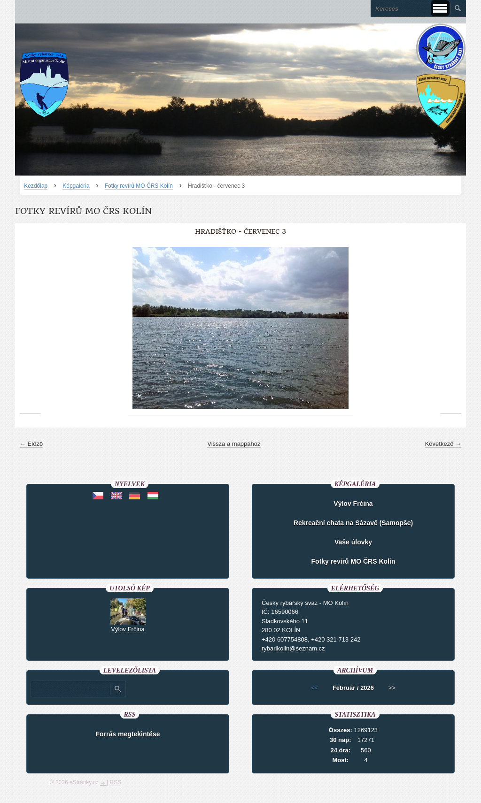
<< (314, 687)
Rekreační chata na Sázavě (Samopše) (353, 523)
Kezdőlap (35, 186)
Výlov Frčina (353, 503)
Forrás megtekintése (128, 734)
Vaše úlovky (353, 542)
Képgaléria (75, 186)
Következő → (443, 443)
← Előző (31, 443)
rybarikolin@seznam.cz (293, 648)
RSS (116, 782)
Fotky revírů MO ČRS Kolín (139, 186)
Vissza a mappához (233, 443)
